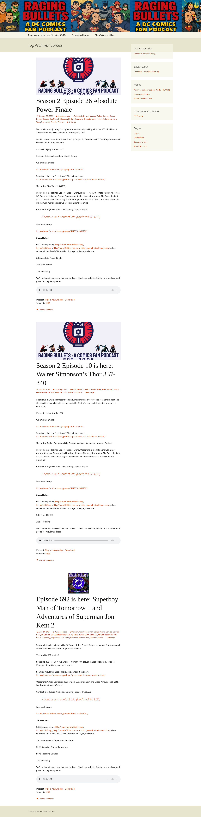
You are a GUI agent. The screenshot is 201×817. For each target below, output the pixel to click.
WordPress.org (140, 146)
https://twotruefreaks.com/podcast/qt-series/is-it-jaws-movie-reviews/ (70, 179)
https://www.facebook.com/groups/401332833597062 (61, 231)
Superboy (46, 637)
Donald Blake (96, 389)
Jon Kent (93, 634)
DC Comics (62, 119)
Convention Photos (80, 35)
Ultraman (74, 637)
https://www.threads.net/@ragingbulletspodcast (59, 169)
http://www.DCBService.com (66, 247)
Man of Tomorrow (105, 634)
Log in (136, 133)
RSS (48, 303)
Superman (45, 122)
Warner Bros (84, 637)
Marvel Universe (43, 392)
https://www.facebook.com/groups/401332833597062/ (62, 713)
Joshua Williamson (104, 119)
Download (70, 299)
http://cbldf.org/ (44, 247)
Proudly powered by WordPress (41, 811)
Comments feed (141, 142)
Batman (106, 116)
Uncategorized (64, 116)
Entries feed (139, 137)
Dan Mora (53, 119)
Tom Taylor (65, 637)
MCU (52, 392)
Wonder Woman (57, 122)
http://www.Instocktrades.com (95, 247)
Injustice (74, 634)
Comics (46, 119)
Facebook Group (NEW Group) (146, 71)
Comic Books (99, 632)
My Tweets (138, 116)
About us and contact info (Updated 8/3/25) (47, 35)
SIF (61, 392)
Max (115, 634)
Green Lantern (89, 119)
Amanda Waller (96, 116)
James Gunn (84, 634)
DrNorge (72, 122)
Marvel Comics (113, 389)
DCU (68, 634)
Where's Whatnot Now (104, 35)
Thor (65, 392)
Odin (57, 392)
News (38, 637)
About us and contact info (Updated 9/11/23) (71, 217)
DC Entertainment (75, 119)
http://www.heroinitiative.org (69, 244)
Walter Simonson (75, 392)
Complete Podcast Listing (144, 53)
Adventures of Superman (82, 632)
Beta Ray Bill (77, 389)
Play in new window (54, 299)
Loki (104, 389)
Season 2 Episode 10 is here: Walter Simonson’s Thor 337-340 (75, 374)
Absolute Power (82, 116)
